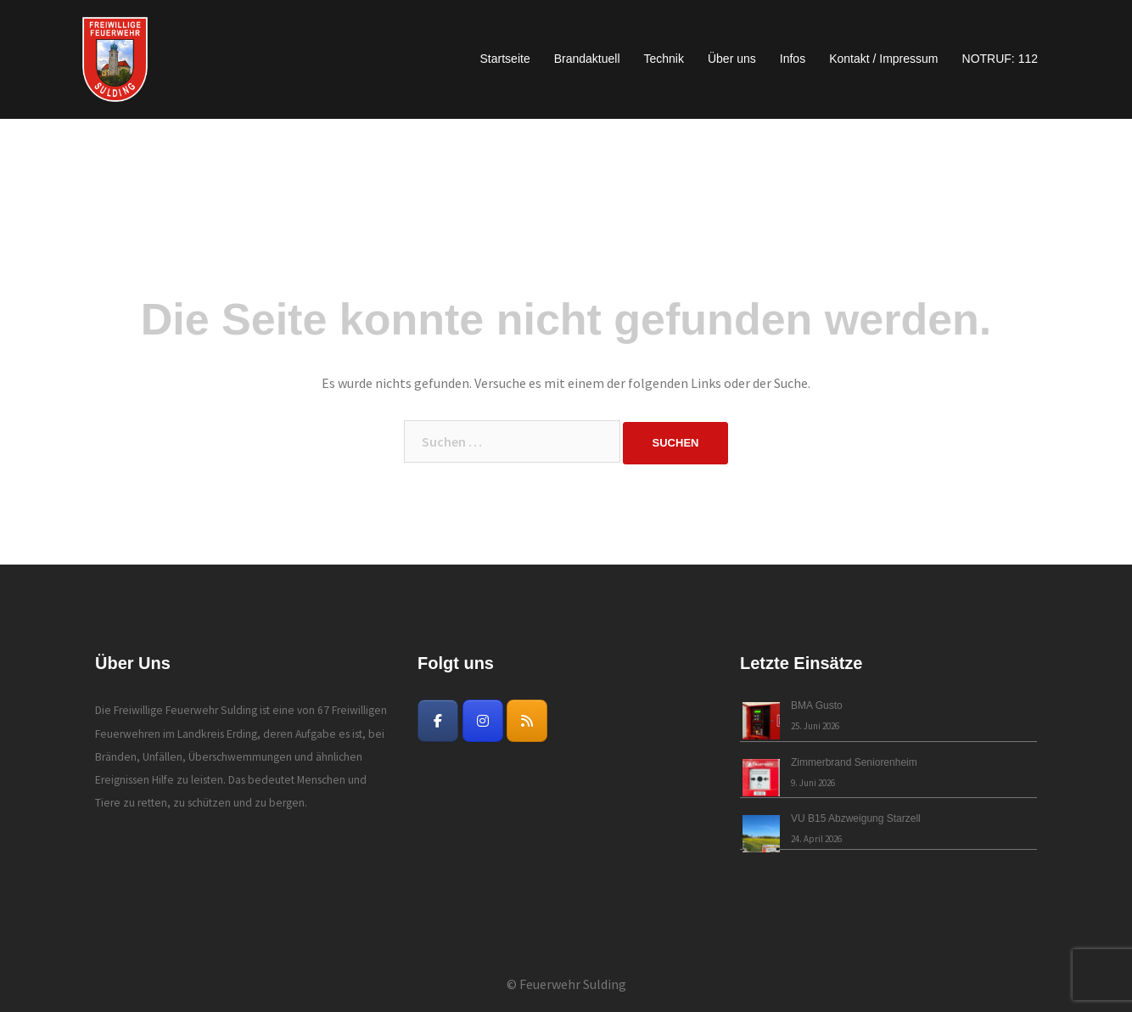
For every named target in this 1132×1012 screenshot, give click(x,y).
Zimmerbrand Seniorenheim (854, 762)
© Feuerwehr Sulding (566, 983)
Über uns (732, 58)
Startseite (505, 58)
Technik (664, 58)
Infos (792, 58)
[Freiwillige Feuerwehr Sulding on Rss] (527, 721)
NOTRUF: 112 (1000, 58)
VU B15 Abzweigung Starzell (856, 818)
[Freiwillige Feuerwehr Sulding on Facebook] (437, 721)
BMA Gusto (817, 705)
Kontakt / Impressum (883, 58)
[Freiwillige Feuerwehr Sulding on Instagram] (482, 721)
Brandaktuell (587, 58)
